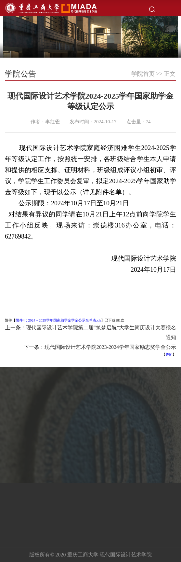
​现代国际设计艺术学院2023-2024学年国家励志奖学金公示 (110, 347)
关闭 (169, 354)
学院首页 (143, 74)
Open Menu (173, 8)
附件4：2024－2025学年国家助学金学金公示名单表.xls (58, 320)
